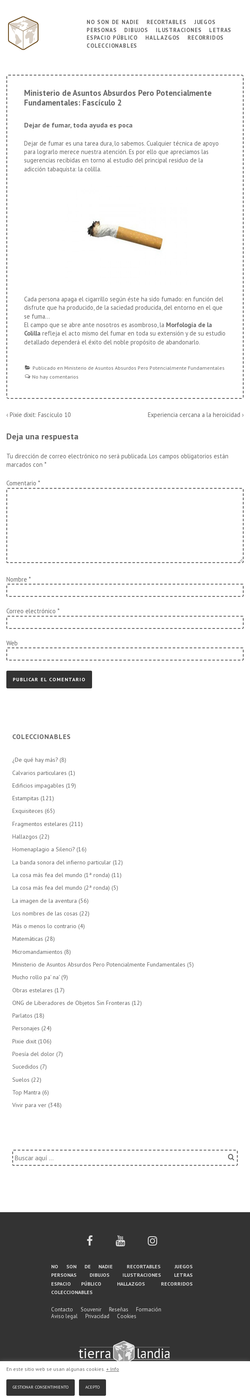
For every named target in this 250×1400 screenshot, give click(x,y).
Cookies (126, 1316)
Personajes (26, 1028)
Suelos (21, 1079)
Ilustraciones (178, 29)
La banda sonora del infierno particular (61, 862)
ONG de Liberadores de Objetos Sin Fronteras (71, 1003)
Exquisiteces (27, 811)
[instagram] (152, 1243)
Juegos (205, 21)
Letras (220, 29)
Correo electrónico (31, 611)
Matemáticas (27, 938)
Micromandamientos (37, 952)
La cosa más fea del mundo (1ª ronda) (61, 875)
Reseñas (118, 1309)
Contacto (62, 1309)
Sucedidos (25, 1066)
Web (12, 643)
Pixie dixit (24, 1041)
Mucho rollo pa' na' (36, 977)
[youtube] (120, 1243)
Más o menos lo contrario (44, 926)
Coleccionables (112, 45)
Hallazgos (162, 37)
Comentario (23, 483)
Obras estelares (32, 990)
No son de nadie (113, 21)
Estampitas (25, 798)
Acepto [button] (92, 1386)
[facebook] (90, 1243)
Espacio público (112, 37)
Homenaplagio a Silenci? (43, 849)
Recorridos (206, 37)
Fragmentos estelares (40, 824)
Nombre (16, 579)
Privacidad (97, 1316)
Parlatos (22, 1015)
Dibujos (136, 29)
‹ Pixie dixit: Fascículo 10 (38, 415)
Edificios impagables (38, 785)
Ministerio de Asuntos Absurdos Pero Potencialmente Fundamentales (144, 368)
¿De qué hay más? (35, 760)
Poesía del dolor (33, 1054)
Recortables (167, 21)
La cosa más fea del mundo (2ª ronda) (61, 887)
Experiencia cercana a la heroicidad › (196, 415)
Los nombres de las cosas (45, 913)
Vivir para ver (29, 1105)
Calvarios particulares (39, 773)
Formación (148, 1309)
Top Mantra (26, 1092)
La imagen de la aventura (44, 900)
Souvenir (91, 1309)
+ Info (112, 1369)
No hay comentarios (55, 377)
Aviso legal (64, 1316)
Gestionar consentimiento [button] (40, 1386)
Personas (102, 29)
